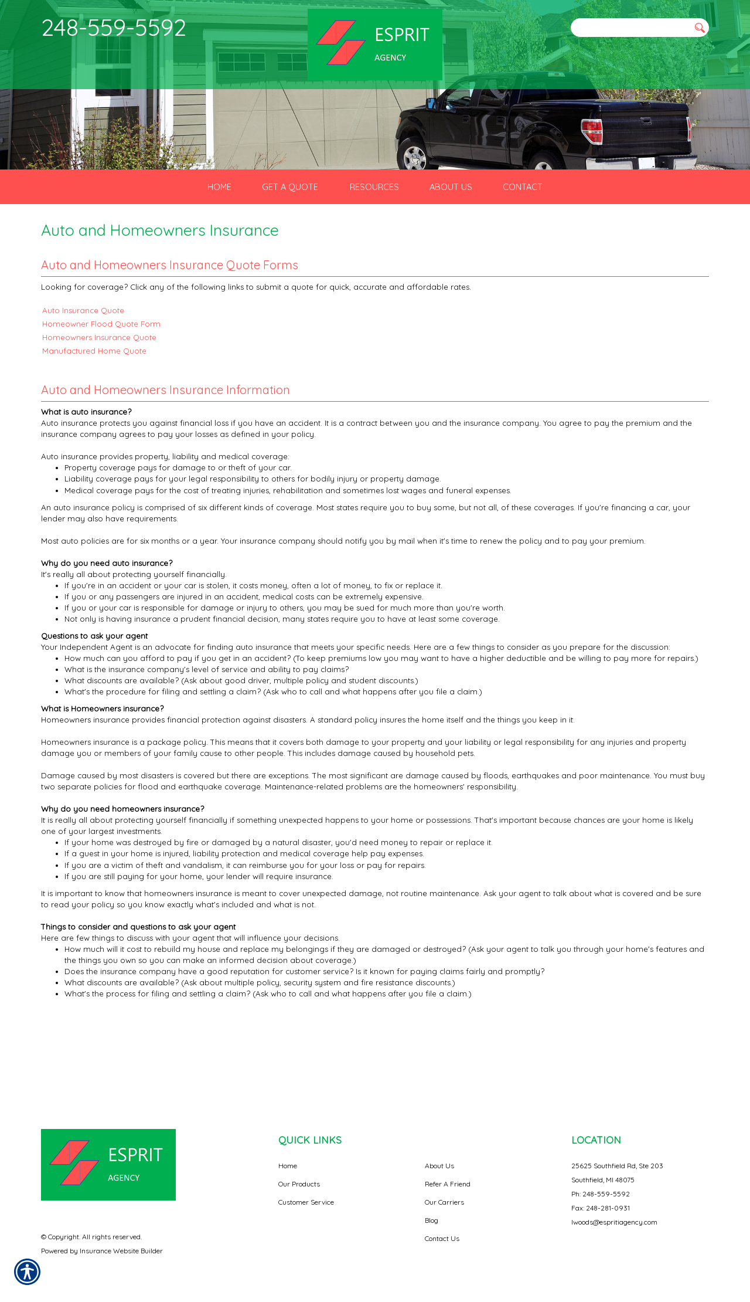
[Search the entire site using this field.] (629, 27)
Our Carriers (444, 1202)
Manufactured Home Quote (94, 421)
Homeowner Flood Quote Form (101, 394)
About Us (439, 1165)
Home (287, 1165)
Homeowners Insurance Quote (99, 408)
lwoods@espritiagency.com (614, 1222)
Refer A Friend (448, 1183)
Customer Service (306, 1202)
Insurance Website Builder (121, 1250)
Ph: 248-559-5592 (600, 1193)
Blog (431, 1220)
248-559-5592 (113, 27)
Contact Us (442, 1238)
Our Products (299, 1183)
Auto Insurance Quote (83, 381)
